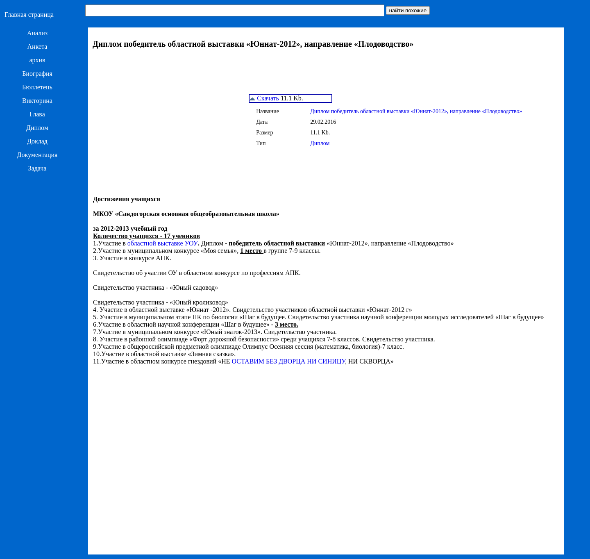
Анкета (37, 46)
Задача (37, 168)
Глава (37, 114)
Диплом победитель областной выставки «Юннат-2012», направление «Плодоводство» (416, 111)
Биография (37, 73)
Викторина (37, 100)
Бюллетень (37, 87)
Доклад (37, 141)
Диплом (37, 127)
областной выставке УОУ (162, 243)
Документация (37, 154)
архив (37, 60)
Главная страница (29, 14)
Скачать (264, 98)
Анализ (37, 33)
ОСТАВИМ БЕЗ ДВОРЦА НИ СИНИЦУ (288, 361)
